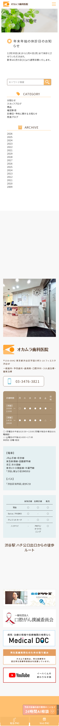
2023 (10, 143)
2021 (10, 150)
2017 (10, 160)
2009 (10, 186)
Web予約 (44, 723)
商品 (9, 107)
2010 (10, 183)
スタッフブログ (14, 103)
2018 (10, 156)
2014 (10, 170)
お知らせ (11, 100)
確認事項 (11, 110)
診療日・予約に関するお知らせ (22, 113)
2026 (10, 133)
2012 (10, 176)
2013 (10, 173)
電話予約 (14, 723)
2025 (10, 137)
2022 (10, 147)
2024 (10, 140)
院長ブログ (12, 116)
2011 (10, 180)
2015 (10, 166)
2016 (10, 163)
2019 (10, 153)
